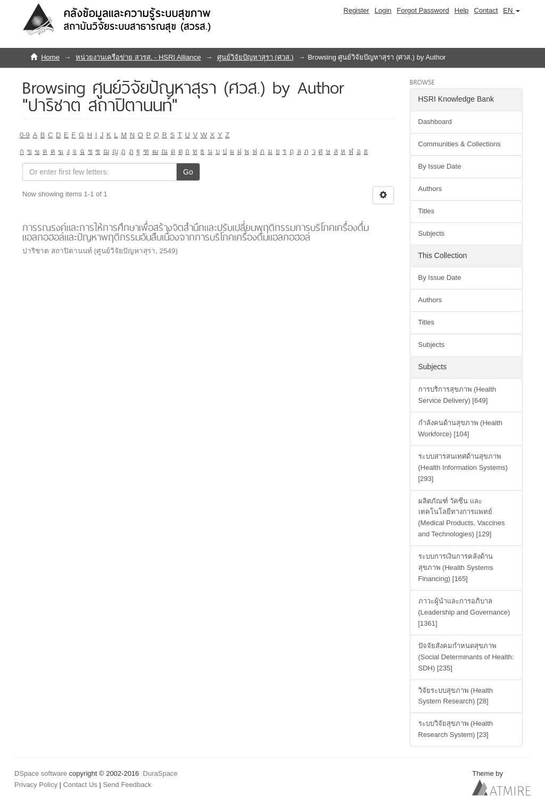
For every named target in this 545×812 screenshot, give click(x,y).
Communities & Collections (459, 144)
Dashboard (435, 122)
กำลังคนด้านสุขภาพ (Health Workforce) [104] (460, 428)
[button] (511, 10)
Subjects (431, 233)
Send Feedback (127, 785)
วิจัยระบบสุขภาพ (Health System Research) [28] (455, 696)
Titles (426, 211)
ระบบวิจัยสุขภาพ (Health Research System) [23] (455, 729)
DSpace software (40, 773)
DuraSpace (160, 773)
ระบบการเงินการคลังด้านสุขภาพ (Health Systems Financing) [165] (455, 567)
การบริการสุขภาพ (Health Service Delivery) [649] (457, 394)
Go (188, 172)
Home (50, 57)
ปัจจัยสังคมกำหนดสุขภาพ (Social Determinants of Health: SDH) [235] (466, 657)
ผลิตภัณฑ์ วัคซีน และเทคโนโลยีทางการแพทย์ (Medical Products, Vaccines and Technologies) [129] (461, 517)
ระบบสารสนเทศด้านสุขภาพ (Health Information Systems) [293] (463, 467)
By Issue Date (439, 166)
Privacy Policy (35, 785)
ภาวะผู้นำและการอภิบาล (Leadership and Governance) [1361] (464, 612)
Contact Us (80, 785)
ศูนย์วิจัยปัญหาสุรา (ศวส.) (255, 57)
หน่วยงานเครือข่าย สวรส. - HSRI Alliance (138, 57)
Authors (430, 189)
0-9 (25, 135)
